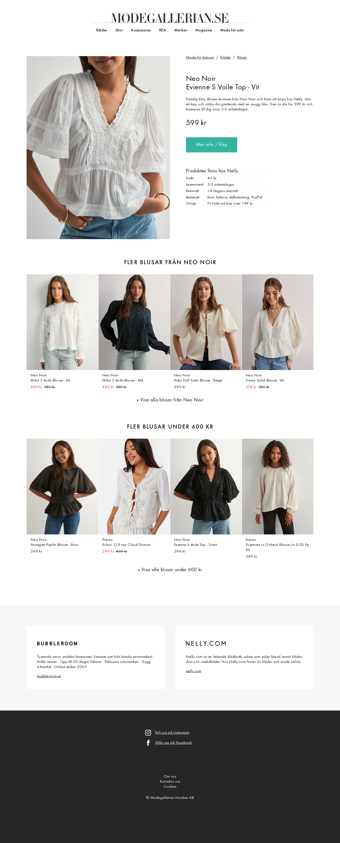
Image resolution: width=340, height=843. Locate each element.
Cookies (170, 787)
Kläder (101, 30)
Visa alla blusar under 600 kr (171, 569)
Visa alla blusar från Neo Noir (172, 400)
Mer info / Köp (211, 144)
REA (162, 30)
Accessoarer (141, 30)
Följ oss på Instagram (172, 733)
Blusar (242, 58)
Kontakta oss (170, 782)
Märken (180, 30)
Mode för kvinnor (200, 58)
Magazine (203, 30)
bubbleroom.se (49, 676)
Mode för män (232, 30)
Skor (119, 30)
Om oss (170, 777)
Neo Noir (201, 79)
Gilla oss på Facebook (173, 743)
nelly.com (193, 671)
